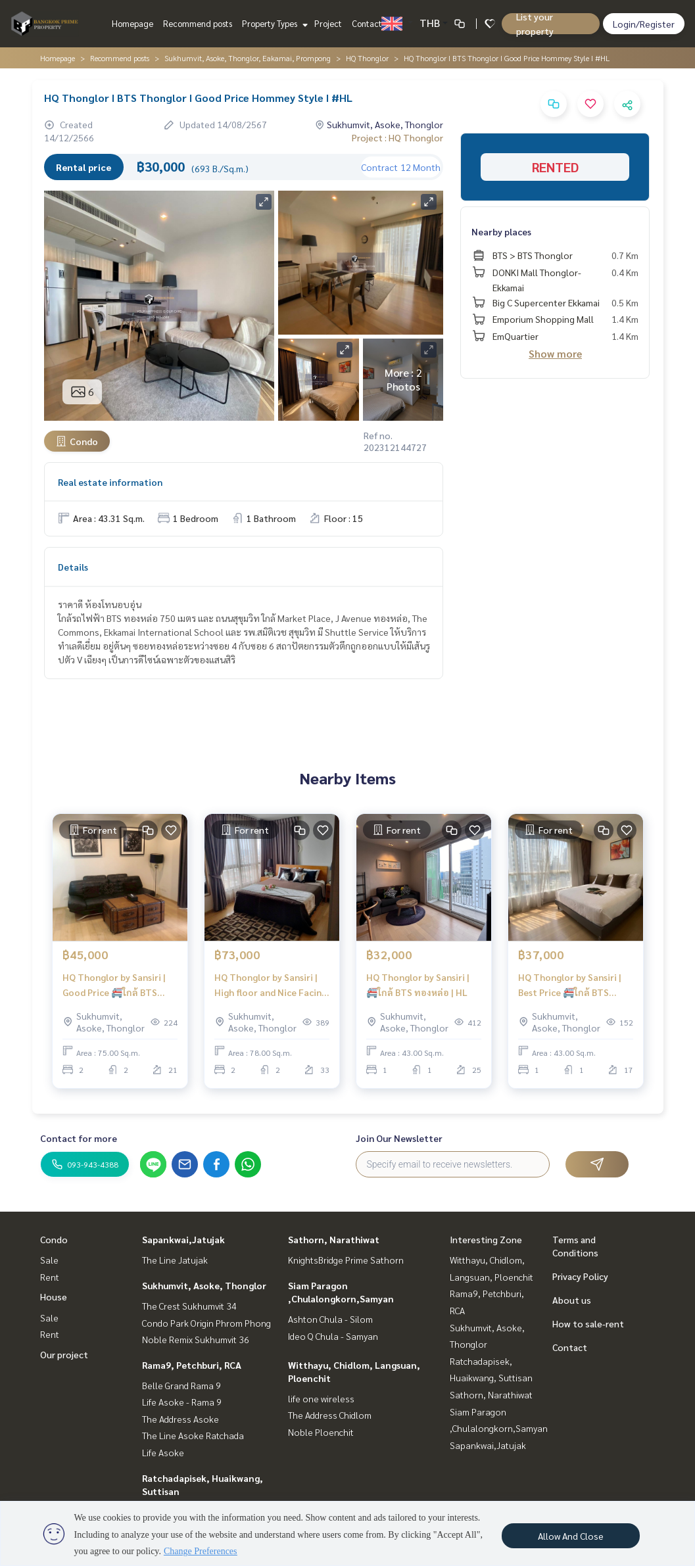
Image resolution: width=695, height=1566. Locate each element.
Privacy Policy (580, 1276)
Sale (49, 1260)
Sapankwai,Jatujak (183, 1239)
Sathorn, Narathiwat (333, 1239)
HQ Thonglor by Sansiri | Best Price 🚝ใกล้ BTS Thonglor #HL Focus (569, 985)
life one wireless (321, 1398)
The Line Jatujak (175, 1260)
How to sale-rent (588, 1323)
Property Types (273, 23)
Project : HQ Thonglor (397, 137)
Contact (367, 23)
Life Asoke (163, 1452)
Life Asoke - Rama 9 (182, 1402)
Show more (555, 353)
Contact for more (78, 1138)
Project (328, 23)
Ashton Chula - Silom (330, 1319)
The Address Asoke (180, 1419)
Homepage (132, 23)
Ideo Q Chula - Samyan (333, 1336)
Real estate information (110, 482)
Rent (49, 1277)
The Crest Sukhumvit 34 (189, 1306)
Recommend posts (197, 23)
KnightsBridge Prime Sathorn (346, 1260)
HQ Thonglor (367, 58)
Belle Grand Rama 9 (181, 1385)
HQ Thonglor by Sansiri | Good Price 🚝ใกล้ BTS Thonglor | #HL (114, 985)
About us (571, 1300)
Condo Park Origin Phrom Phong (206, 1323)
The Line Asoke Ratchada (193, 1435)
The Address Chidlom (329, 1415)
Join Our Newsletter (399, 1138)
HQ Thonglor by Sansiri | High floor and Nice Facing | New (270, 985)
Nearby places (501, 231)
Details (73, 567)
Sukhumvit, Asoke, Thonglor (204, 1285)
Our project (64, 1354)
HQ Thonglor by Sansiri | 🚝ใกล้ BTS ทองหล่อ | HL (417, 984)
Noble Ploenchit (321, 1432)
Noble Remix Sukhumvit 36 (195, 1339)
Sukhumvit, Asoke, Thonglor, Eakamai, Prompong (247, 58)
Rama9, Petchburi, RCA (191, 1365)
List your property (535, 24)
